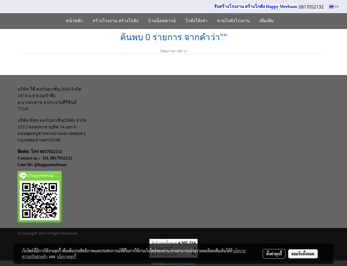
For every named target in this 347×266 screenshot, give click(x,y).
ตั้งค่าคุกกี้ (274, 253)
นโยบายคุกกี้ (66, 256)
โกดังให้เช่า (196, 21)
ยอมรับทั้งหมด (302, 253)
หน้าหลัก (74, 21)
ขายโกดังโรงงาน (233, 21)
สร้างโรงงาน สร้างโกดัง (115, 21)
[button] (283, 21)
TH (334, 6)
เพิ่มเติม (266, 21)
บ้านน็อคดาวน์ (162, 21)
